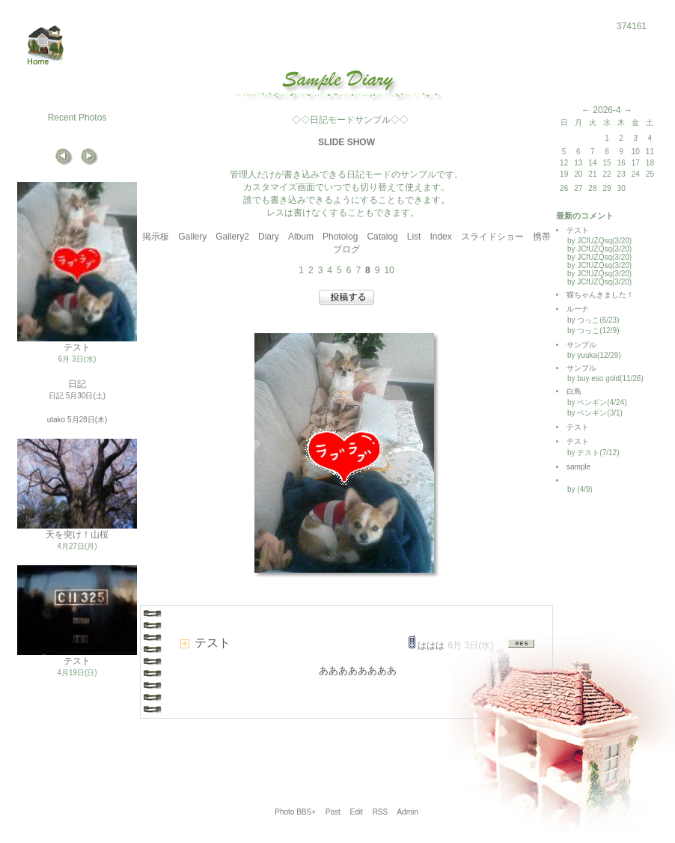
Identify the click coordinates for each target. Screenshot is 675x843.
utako (56, 420)
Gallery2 (232, 236)
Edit (356, 812)
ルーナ (577, 309)
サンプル (581, 345)
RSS (380, 812)
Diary (268, 236)
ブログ (346, 249)
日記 (77, 384)
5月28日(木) (87, 420)
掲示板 (155, 236)
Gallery (192, 236)
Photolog (340, 236)
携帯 (542, 236)
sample (582, 467)
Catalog (382, 236)
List (414, 236)
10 (389, 270)
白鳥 (573, 391)
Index (440, 236)
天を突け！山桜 (77, 534)
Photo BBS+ (295, 812)
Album (301, 236)
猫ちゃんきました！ (600, 294)
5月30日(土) (86, 396)
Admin (407, 812)
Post (333, 812)
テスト (77, 347)
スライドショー (492, 236)
